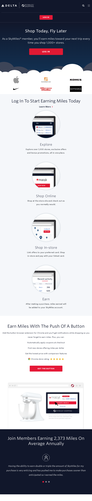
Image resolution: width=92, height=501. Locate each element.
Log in (46, 17)
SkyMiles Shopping (17, 5)
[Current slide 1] (43, 482)
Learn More (45, 106)
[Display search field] (83, 6)
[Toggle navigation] (89, 5)
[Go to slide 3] (49, 482)
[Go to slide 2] (46, 482)
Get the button (46, 368)
